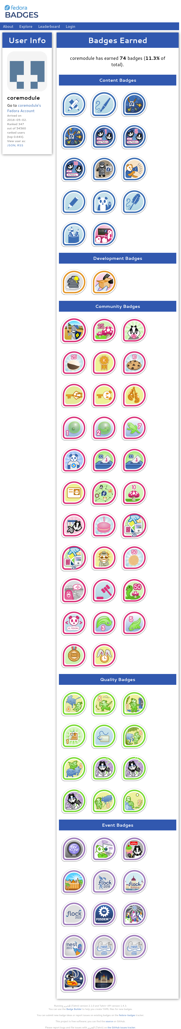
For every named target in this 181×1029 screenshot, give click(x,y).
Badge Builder (74, 1009)
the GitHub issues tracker (121, 1027)
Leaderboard (49, 26)
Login (70, 26)
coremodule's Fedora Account (24, 107)
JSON (11, 145)
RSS (20, 145)
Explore (25, 26)
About (8, 26)
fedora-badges (127, 1015)
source (109, 1021)
